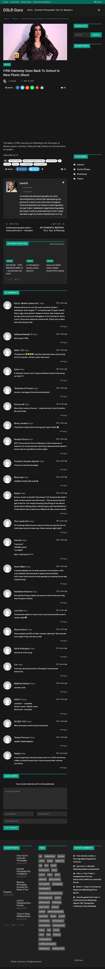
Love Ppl (18, 610)
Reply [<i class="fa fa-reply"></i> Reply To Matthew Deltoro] (63, 691)
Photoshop (82, 174)
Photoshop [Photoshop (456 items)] (57, 902)
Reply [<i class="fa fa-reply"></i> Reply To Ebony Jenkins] (63, 431)
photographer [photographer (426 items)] (44, 883)
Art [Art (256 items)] (40, 856)
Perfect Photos (83, 169)
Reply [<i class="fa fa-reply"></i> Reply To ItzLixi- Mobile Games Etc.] (63, 326)
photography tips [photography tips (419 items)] (45, 897)
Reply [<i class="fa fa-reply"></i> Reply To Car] (63, 675)
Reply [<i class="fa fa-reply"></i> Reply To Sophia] (63, 767)
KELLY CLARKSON (40, 164)
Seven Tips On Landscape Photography (22, 857)
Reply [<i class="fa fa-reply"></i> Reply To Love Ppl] (63, 621)
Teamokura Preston (23, 388)
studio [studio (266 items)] (41, 929)
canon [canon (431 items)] (41, 860)
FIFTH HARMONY (26, 164)
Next (17, 279)
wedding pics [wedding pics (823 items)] (44, 948)
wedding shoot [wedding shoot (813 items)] (58, 948)
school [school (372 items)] (61, 916)
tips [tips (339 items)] (49, 929)
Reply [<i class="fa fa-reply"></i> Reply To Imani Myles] (63, 583)
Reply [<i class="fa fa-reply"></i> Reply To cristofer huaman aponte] (63, 469)
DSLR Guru (13, 10)
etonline (7, 164)
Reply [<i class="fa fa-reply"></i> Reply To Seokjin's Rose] (63, 453)
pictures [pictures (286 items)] (55, 906)
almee (17, 493)
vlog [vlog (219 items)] (48, 934)
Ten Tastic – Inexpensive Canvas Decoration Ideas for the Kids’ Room (87, 877)
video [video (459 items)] (41, 934)
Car (16, 664)
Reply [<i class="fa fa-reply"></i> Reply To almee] (63, 513)
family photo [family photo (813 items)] (44, 870)
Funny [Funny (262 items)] (54, 870)
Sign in (98, 2)
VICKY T (18, 699)
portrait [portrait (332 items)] (42, 911)
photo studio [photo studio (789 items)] (44, 906)
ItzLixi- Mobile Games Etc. (26, 303)
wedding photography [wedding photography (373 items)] (47, 943)
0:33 (25, 652)
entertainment (51, 160)
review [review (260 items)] (53, 916)
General (80, 165)
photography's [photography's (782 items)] (44, 888)
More (93, 10)
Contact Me (14, 2)
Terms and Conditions (41, 2)
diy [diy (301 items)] (40, 865)
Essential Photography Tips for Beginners (70, 10)
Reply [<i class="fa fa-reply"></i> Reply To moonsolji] (63, 485)
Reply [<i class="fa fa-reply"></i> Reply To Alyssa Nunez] (63, 640)
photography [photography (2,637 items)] (57, 883)
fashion (15, 164)
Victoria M (19, 404)
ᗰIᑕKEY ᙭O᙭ (20, 721)
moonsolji (18, 477)
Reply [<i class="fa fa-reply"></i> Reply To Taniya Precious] (63, 745)
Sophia (17, 753)
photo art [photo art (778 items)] (42, 879)
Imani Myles (20, 566)
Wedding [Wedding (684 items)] (56, 934)
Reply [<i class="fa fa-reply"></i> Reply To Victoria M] (63, 415)
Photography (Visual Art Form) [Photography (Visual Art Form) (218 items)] (50, 893)
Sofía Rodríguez (22, 648)
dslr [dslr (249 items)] (46, 865)
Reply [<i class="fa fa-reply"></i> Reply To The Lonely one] (63, 532)
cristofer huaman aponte (26, 461)
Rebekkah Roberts (23, 591)
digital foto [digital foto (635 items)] (60, 860)
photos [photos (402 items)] (57, 897)
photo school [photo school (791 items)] (44, 902)
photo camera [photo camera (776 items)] (54, 879)
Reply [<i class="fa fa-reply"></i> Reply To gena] (63, 380)
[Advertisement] (87, 100)
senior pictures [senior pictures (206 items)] (58, 925)
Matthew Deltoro (22, 683)
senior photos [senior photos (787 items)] (44, 925)
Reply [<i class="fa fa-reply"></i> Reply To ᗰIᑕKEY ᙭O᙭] (63, 729)
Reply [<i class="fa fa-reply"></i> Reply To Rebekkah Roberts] (63, 602)
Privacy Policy (26, 2)
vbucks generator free (86, 896)
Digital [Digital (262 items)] (50, 860)
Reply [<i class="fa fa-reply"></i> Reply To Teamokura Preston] (63, 396)
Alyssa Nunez (20, 629)
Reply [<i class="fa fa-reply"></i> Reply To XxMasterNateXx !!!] (63, 342)
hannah (18, 539)
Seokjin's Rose (21, 439)
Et (59, 160)
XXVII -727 (19, 350)
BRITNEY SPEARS (15, 160)
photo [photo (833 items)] (57, 874)
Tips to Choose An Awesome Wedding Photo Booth (87, 889)
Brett (78, 886)
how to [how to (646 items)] (41, 874)
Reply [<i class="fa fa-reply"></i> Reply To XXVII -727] (63, 361)
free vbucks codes (84, 855)
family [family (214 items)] (53, 865)
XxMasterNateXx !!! (23, 334)
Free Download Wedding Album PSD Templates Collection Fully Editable (84, 902)
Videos (7, 64)
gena (16, 369)
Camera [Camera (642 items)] (61, 856)
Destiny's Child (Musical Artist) (34, 160)
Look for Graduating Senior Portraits (24, 902)
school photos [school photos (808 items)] (58, 920)
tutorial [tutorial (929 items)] (56, 929)
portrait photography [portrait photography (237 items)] (55, 911)
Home (5, 2)
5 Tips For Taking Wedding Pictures (23, 914)
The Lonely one (21, 520)
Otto (78, 873)
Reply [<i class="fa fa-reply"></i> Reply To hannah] (63, 558)
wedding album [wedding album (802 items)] (45, 939)
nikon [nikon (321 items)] (50, 874)
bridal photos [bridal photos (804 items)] (50, 856)
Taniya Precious (22, 737)
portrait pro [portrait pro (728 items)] (43, 916)
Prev (9, 279)
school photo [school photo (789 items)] (44, 920)
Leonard (80, 865)
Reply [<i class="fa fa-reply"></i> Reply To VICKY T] (63, 713)
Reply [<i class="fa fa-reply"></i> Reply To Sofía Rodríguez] (63, 656)
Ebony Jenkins (21, 423)
